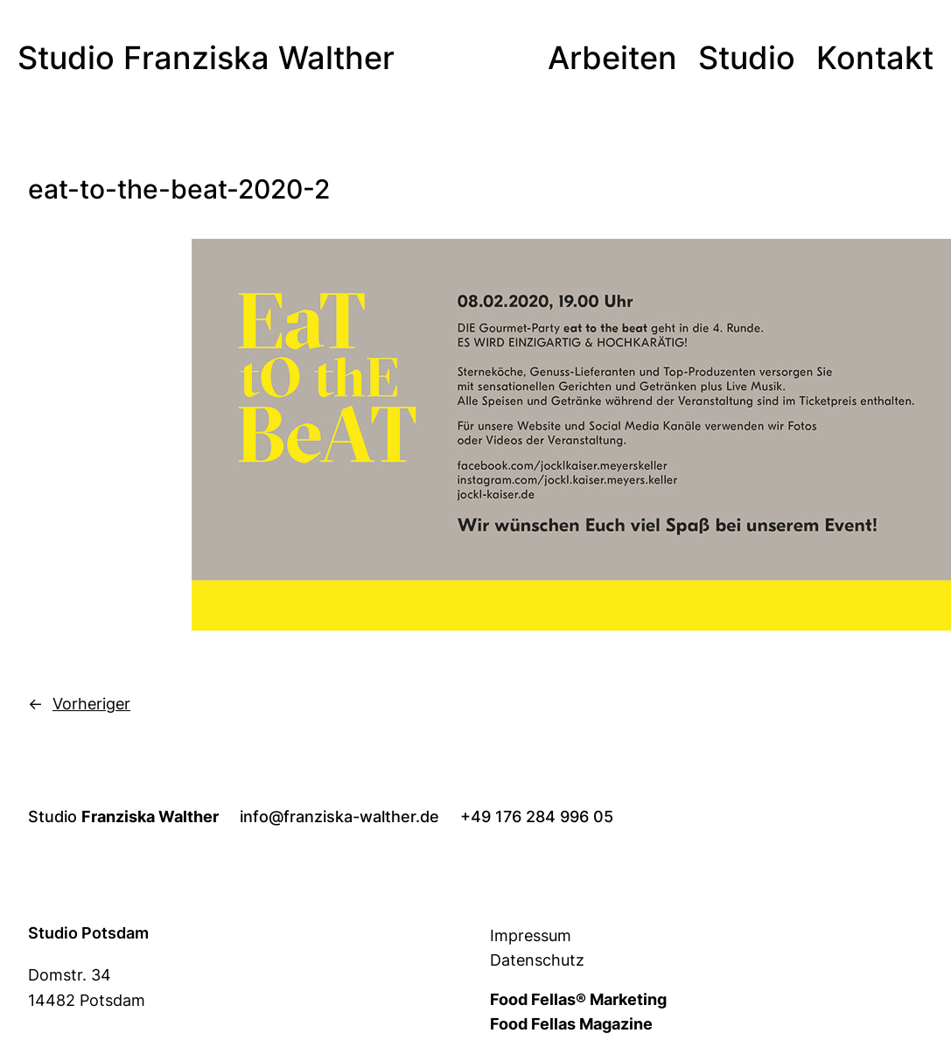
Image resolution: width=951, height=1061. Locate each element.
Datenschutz (537, 960)
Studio (123, 816)
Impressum (530, 935)
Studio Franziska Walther (206, 57)
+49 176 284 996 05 (536, 816)
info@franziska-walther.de (339, 816)
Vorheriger (91, 704)
